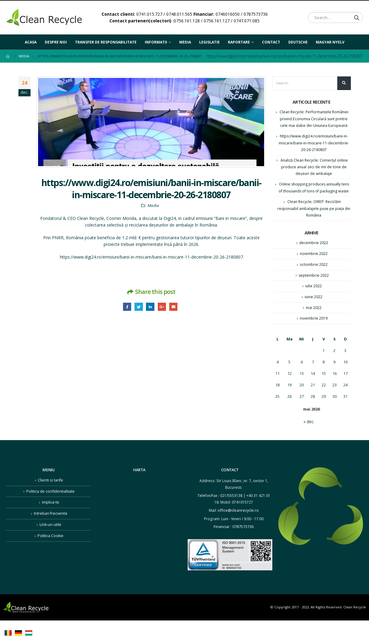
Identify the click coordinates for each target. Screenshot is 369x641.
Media (185, 42)
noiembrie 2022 (313, 262)
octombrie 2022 (314, 273)
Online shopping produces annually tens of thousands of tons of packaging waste (314, 192)
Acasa (31, 42)
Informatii (156, 42)
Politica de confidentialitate (50, 501)
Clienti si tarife (50, 490)
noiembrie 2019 (313, 328)
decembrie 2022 (313, 251)
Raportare (239, 42)
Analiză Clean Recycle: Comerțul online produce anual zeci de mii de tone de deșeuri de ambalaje (314, 168)
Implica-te (50, 511)
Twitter (138, 307)
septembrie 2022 (313, 284)
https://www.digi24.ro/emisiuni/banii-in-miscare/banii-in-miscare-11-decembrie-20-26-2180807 (151, 257)
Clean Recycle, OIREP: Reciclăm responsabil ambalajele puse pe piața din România (314, 217)
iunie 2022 (313, 306)
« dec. (309, 432)
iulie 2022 (313, 295)
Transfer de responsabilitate (106, 42)
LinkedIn (150, 307)
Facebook (125, 307)
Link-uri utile (50, 533)
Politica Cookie (50, 543)
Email (174, 307)
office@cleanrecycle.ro (238, 520)
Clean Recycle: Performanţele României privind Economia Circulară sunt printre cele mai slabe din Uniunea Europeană (314, 119)
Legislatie (209, 42)
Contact (271, 42)
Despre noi (56, 42)
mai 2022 (314, 317)
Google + (162, 307)
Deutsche (298, 40)
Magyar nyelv (330, 40)
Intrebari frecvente (50, 522)
